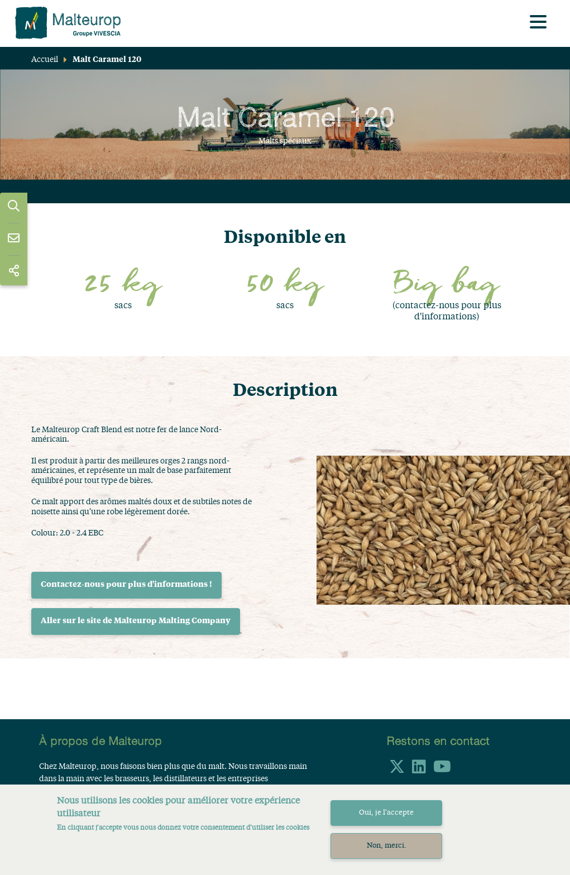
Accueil (44, 60)
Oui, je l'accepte (386, 820)
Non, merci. (386, 853)
